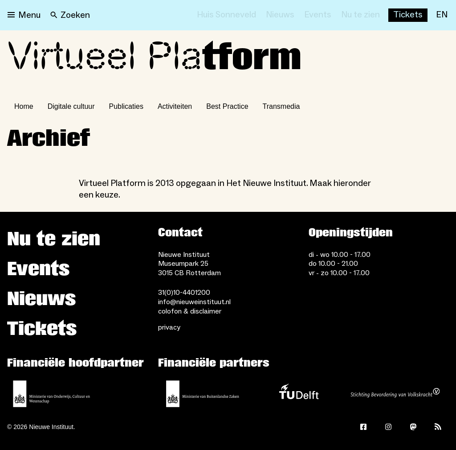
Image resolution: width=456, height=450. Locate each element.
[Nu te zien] (360, 15)
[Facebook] (363, 426)
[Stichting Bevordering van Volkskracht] (395, 393)
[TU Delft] (298, 393)
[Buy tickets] (408, 15)
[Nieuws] (280, 15)
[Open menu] (24, 15)
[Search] (70, 15)
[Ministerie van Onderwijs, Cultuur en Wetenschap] (51, 393)
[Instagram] (388, 426)
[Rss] (438, 426)
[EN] (441, 15)
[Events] (317, 15)
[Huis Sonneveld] (226, 15)
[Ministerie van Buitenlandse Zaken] (202, 393)
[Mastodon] (413, 426)
